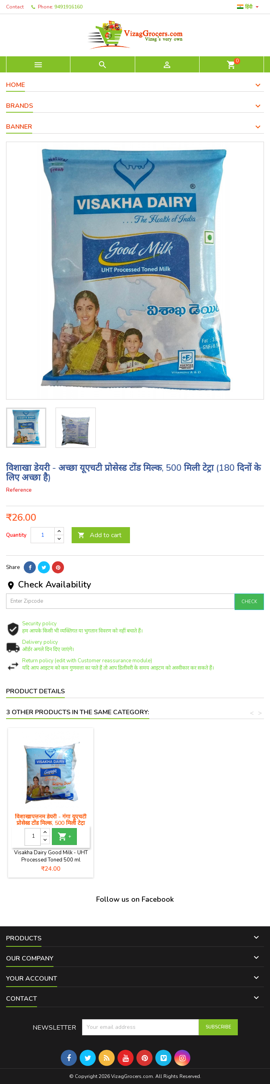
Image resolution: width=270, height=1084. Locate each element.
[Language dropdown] (249, 7)
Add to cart (100, 535)
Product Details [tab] (35, 691)
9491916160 (68, 7)
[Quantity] (43, 535)
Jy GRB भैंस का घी (140, 816)
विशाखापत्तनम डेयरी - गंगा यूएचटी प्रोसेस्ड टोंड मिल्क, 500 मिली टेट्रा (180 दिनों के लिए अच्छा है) (229, 823)
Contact (15, 7)
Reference (19, 490)
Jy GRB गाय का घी (50, 816)
